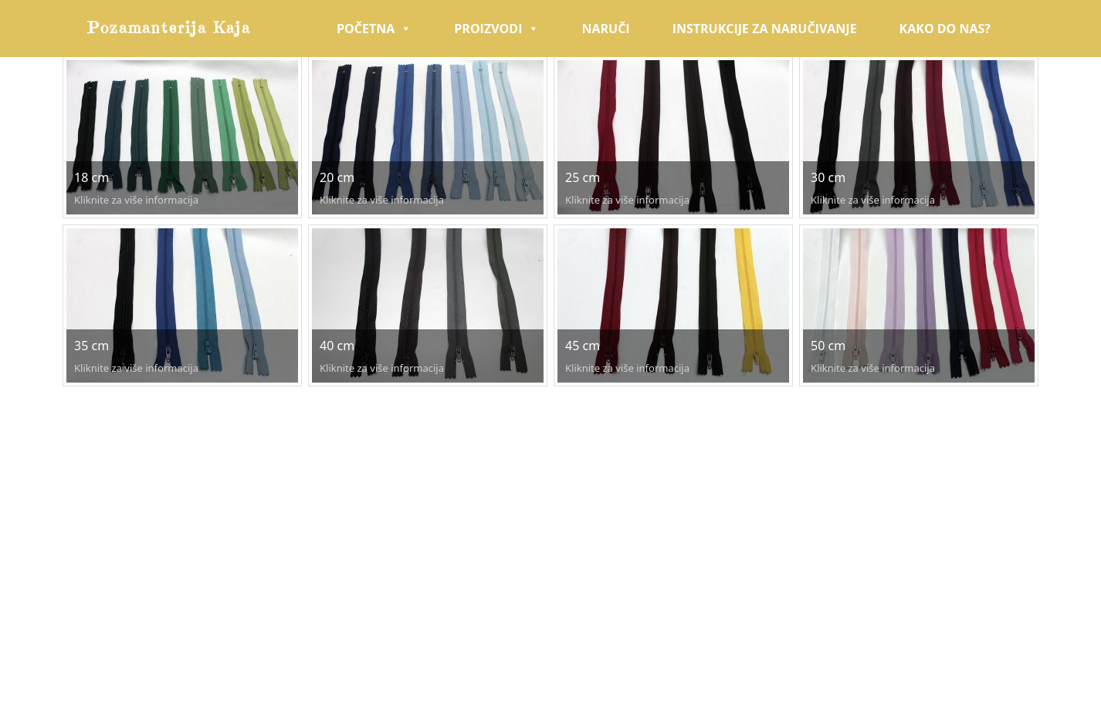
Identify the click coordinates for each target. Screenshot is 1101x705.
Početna (374, 28)
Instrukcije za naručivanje (764, 28)
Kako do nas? (945, 28)
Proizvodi (496, 28)
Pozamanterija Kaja (169, 28)
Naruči (605, 28)
